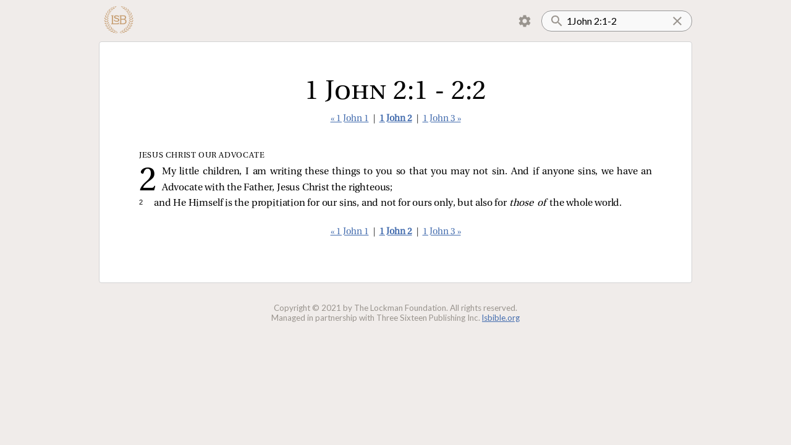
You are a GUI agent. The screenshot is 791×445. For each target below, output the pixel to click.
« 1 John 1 (350, 119)
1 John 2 (395, 119)
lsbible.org (501, 318)
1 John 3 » (442, 119)
